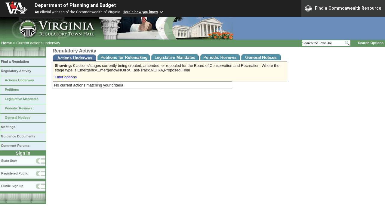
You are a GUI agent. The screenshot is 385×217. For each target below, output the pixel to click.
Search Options (370, 43)
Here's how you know (140, 12)
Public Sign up (12, 186)
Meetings (8, 127)
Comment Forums (15, 145)
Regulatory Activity (16, 71)
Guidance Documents (18, 136)
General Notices (17, 117)
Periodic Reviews (18, 108)
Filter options (66, 77)
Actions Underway (19, 80)
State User (9, 160)
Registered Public (14, 173)
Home (6, 43)
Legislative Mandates (21, 99)
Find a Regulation (15, 61)
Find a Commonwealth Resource (343, 8)
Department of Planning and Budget (75, 5)
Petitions (12, 89)
